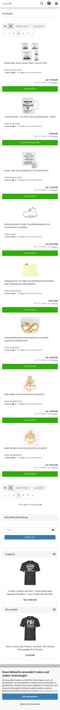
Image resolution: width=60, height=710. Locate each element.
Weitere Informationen (30, 704)
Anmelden (30, 537)
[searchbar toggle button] (41, 3)
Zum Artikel (30, 89)
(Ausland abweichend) (33, 73)
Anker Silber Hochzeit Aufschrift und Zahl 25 (24, 394)
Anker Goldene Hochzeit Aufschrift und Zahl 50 (25, 448)
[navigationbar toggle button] (56, 3)
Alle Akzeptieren (30, 696)
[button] (5, 26)
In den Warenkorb (30, 143)
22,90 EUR (30, 655)
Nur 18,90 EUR (30, 600)
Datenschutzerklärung (48, 691)
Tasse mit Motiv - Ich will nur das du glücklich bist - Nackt (29, 117)
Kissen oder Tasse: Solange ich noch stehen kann (26, 170)
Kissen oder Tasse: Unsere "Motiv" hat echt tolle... (26, 63)
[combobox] (22, 26)
